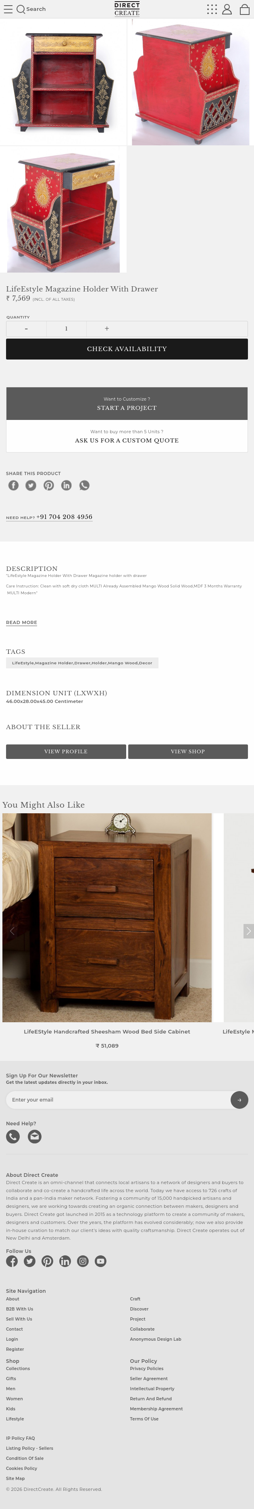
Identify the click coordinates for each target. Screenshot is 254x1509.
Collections (18, 1368)
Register (15, 1348)
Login (12, 1338)
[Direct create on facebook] (13, 1260)
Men (10, 1388)
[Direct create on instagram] (84, 1260)
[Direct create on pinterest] (49, 1260)
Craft (135, 1298)
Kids (10, 1408)
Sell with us (19, 1318)
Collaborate (142, 1328)
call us (13, 1135)
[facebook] (13, 485)
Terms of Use (144, 1418)
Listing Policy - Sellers (29, 1447)
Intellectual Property (152, 1388)
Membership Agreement (156, 1408)
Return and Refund (151, 1398)
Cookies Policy (21, 1467)
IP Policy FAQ (20, 1437)
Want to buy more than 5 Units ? (127, 437)
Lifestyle (15, 1418)
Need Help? (49, 517)
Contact (14, 1328)
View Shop (188, 751)
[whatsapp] (84, 485)
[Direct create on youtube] (102, 1260)
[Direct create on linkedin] (66, 1260)
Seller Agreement (149, 1378)
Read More (21, 622)
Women (14, 1398)
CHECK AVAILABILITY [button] (127, 349)
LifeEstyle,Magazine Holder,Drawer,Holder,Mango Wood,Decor (82, 662)
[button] (248, 931)
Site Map (15, 1477)
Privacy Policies (147, 1368)
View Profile (66, 751)
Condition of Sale (25, 1457)
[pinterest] (49, 485)
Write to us (34, 1135)
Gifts (11, 1378)
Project (138, 1318)
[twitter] (31, 485)
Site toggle (8, 9)
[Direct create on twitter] (31, 1260)
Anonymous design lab (155, 1338)
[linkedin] (66, 485)
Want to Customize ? (127, 404)
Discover (139, 1308)
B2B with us (19, 1308)
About (12, 1298)
